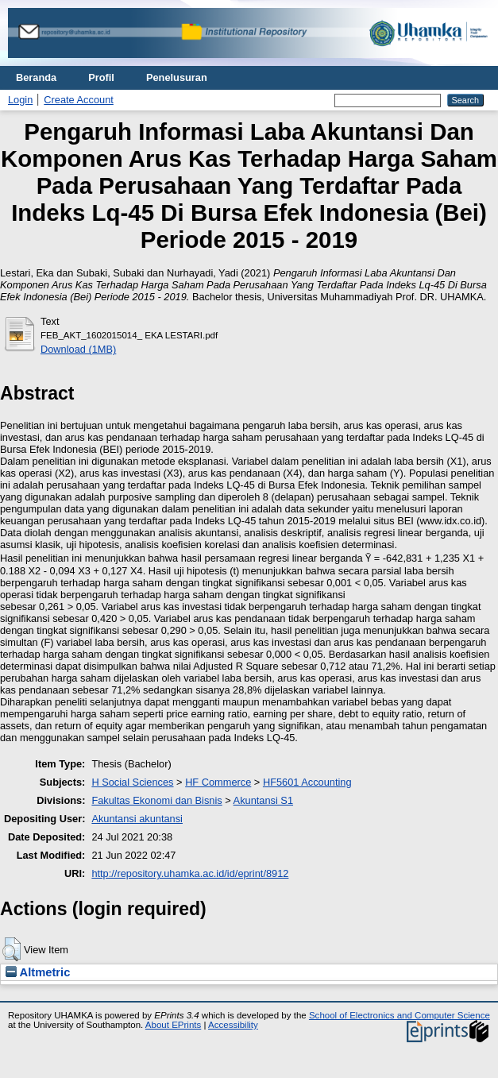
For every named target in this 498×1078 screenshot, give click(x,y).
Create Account (79, 100)
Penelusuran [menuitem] (176, 77)
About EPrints (173, 1025)
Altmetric (38, 972)
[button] (11, 949)
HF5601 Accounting (307, 782)
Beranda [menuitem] (36, 77)
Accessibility (233, 1025)
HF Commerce (218, 782)
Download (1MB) (78, 349)
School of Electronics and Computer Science (399, 1015)
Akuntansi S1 (263, 800)
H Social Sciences (132, 782)
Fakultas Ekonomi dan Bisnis (156, 800)
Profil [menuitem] (101, 77)
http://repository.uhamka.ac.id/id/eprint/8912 (189, 873)
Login (20, 100)
